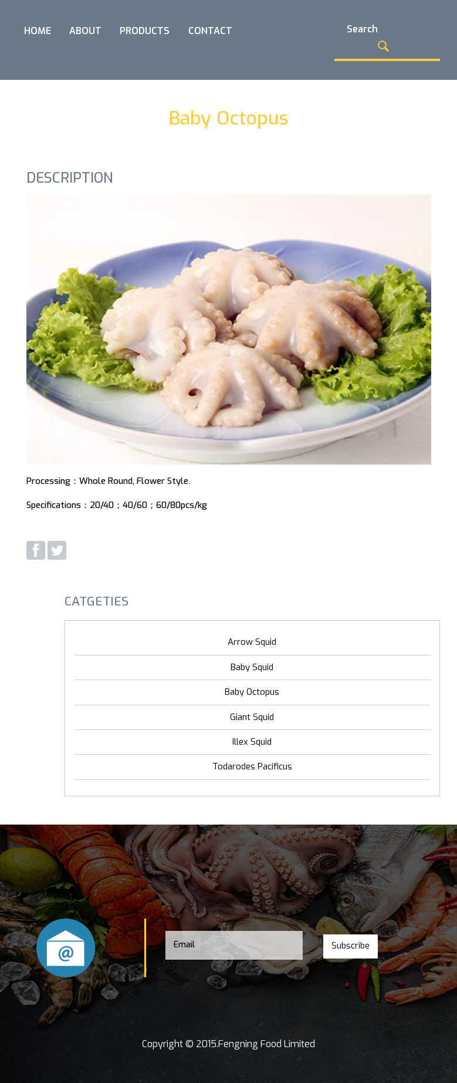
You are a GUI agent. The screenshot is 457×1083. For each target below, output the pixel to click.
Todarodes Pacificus (252, 766)
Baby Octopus (252, 692)
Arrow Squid (252, 642)
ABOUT (85, 31)
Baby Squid (252, 667)
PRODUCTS (145, 31)
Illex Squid (252, 742)
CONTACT (210, 31)
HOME (37, 31)
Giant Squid (252, 717)
